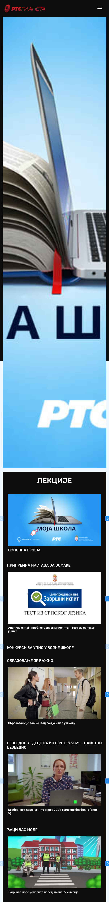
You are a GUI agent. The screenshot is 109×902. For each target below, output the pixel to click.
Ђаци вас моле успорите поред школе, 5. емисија (43, 892)
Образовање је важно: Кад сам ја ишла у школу (41, 723)
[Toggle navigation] (100, 8)
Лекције (54, 480)
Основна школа (24, 550)
